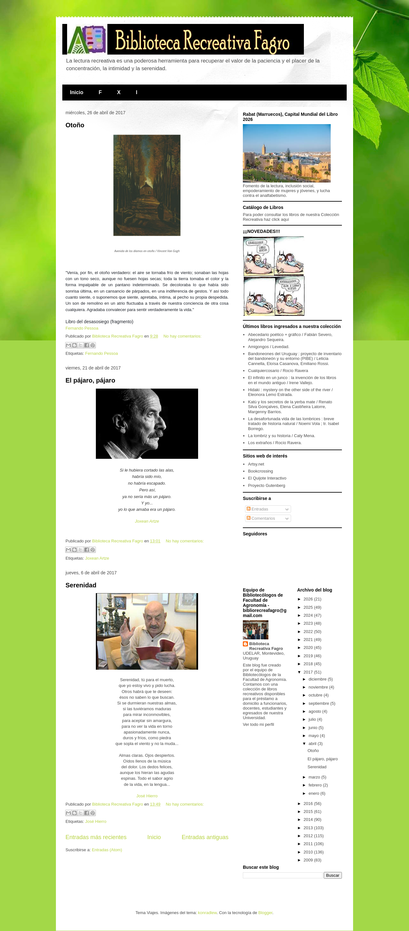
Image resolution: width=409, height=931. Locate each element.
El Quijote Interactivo (267, 478)
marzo (315, 777)
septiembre (319, 703)
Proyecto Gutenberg (266, 485)
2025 (309, 607)
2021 (309, 639)
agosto (315, 711)
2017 (309, 672)
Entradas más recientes (96, 837)
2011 (309, 843)
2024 (309, 615)
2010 (309, 852)
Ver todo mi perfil (258, 724)
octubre (316, 695)
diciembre (318, 679)
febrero (316, 785)
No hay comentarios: (182, 336)
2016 (309, 803)
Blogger (265, 912)
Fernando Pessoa (82, 328)
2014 (309, 819)
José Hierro (147, 795)
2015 (309, 811)
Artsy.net (256, 464)
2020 (309, 647)
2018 (309, 663)
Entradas (257, 509)
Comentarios (261, 518)
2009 (309, 860)
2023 (309, 623)
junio (314, 727)
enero (314, 793)
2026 (309, 599)
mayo (314, 735)
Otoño (75, 125)
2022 (309, 631)
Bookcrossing (260, 471)
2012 (309, 835)
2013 (309, 827)
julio (313, 719)
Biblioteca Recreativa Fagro (266, 646)
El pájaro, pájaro (90, 380)
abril (313, 743)
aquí (285, 219)
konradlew (207, 912)
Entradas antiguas (204, 837)
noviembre (319, 687)
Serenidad (81, 585)
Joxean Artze (147, 521)
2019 (309, 655)
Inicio (76, 92)
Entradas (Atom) (107, 849)
